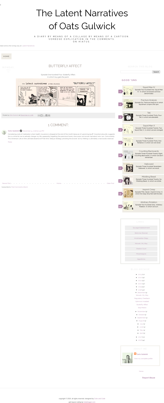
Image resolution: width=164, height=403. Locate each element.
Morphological (141, 254)
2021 (140, 280)
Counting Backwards (149, 151)
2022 (140, 277)
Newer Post (6, 183)
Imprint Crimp (149, 189)
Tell (149, 113)
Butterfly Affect (142, 305)
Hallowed (148, 164)
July (141, 324)
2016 (140, 340)
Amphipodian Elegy (141, 238)
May (141, 330)
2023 (140, 274)
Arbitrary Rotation (149, 202)
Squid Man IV (149, 87)
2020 (140, 284)
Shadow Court (141, 249)
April (141, 333)
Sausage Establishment (141, 228)
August (141, 321)
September (141, 318)
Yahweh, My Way (141, 243)
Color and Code (99, 399)
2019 (140, 287)
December (141, 292)
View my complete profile (143, 358)
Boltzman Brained (141, 233)
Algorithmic (141, 259)
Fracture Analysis (149, 100)
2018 (140, 290)
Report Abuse (148, 378)
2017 (140, 337)
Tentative (149, 138)
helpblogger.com (89, 402)
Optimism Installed (142, 301)
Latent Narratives (28, 46)
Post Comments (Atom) (19, 187)
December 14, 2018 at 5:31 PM (33, 131)
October (141, 315)
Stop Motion (142, 308)
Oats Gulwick (13, 131)
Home (6, 56)
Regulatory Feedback (142, 298)
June (141, 327)
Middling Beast (149, 177)
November (141, 311)
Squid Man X (149, 125)
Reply (10, 142)
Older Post (110, 183)
